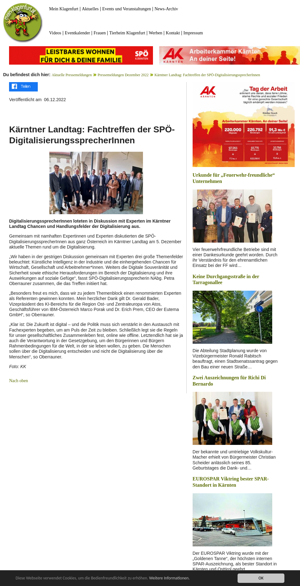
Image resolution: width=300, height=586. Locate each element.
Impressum (193, 33)
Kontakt (173, 33)
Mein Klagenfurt (63, 9)
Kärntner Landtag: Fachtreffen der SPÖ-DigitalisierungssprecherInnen (207, 75)
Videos (55, 33)
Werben (155, 33)
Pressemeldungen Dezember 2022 (123, 75)
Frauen (100, 33)
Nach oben (18, 380)
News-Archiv (166, 9)
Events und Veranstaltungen (126, 9)
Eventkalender (77, 33)
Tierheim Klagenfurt (127, 33)
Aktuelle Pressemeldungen (72, 75)
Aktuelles (90, 9)
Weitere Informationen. (169, 579)
